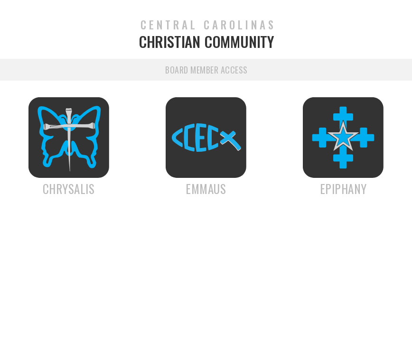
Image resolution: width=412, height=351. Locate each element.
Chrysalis (69, 188)
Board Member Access (206, 70)
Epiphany (343, 188)
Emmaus (206, 188)
